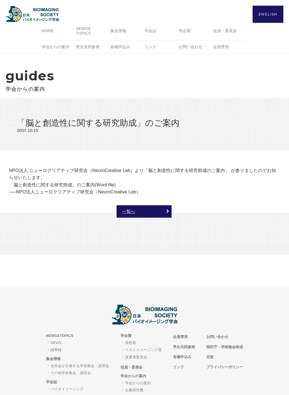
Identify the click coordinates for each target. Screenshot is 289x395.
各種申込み (120, 47)
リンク (150, 47)
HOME (48, 32)
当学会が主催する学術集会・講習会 (80, 334)
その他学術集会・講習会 (71, 341)
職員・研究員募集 (139, 366)
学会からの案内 (138, 351)
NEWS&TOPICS (59, 304)
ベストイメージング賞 (143, 318)
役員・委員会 (225, 32)
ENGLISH (268, 14)
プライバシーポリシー (224, 335)
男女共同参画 (88, 47)
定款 (210, 325)
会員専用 (221, 47)
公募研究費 (134, 359)
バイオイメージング (67, 357)
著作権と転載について (69, 372)
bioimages (59, 365)
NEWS (56, 311)
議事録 (56, 318)
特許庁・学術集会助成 (224, 315)
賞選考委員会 (136, 325)
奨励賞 (130, 311)
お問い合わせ (190, 47)
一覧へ (128, 212)
